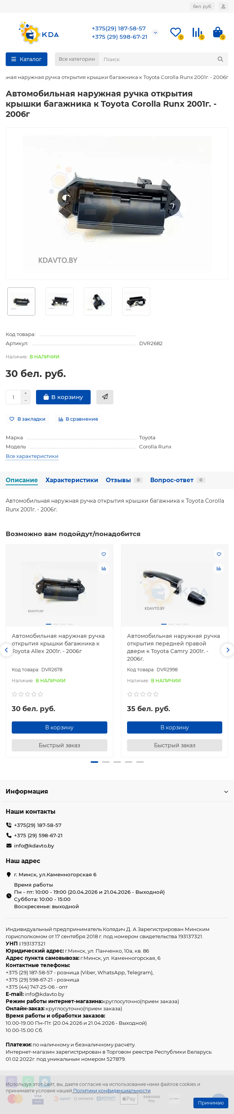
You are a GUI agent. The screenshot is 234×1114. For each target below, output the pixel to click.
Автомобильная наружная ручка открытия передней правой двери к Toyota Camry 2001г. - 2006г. (173, 647)
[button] (6, 650)
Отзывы (124, 480)
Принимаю (211, 1103)
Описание (22, 480)
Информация (117, 791)
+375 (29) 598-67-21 (120, 36)
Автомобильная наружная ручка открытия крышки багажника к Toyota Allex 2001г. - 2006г (58, 644)
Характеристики (72, 480)
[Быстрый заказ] (104, 397)
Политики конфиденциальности (112, 1090)
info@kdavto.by (34, 846)
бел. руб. (202, 6)
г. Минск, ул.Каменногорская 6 (55, 874)
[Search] (163, 59)
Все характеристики (32, 456)
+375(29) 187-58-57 (119, 28)
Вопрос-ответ (177, 480)
